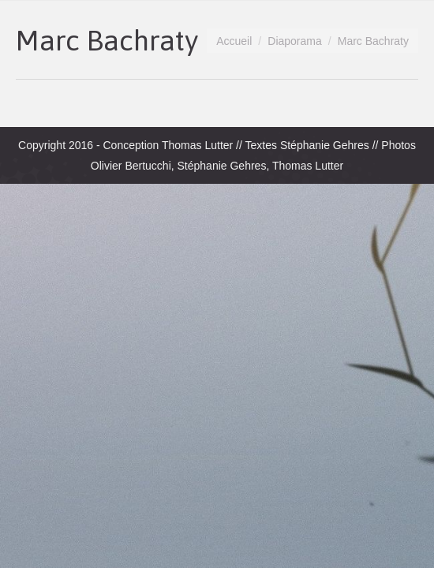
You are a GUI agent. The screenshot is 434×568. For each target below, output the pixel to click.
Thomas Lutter (197, 145)
